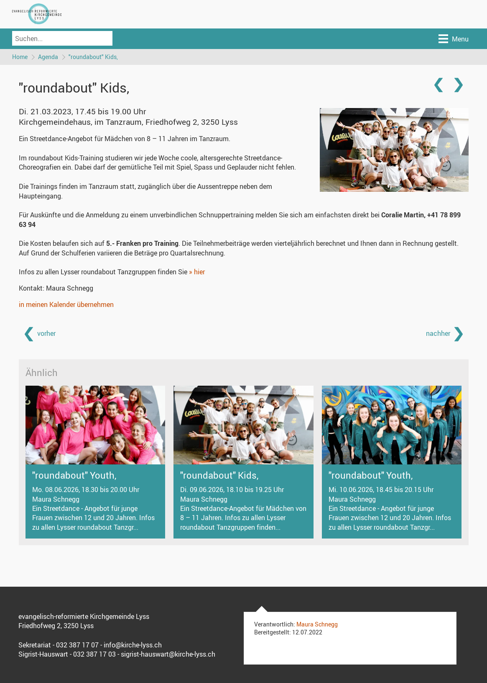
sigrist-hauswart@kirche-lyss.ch (168, 654)
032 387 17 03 (94, 654)
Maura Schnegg (317, 625)
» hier (197, 272)
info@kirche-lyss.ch (133, 645)
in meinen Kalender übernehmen (66, 304)
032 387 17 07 (77, 645)
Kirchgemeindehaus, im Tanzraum (128, 122)
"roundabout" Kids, (94, 57)
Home (20, 57)
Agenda (48, 57)
